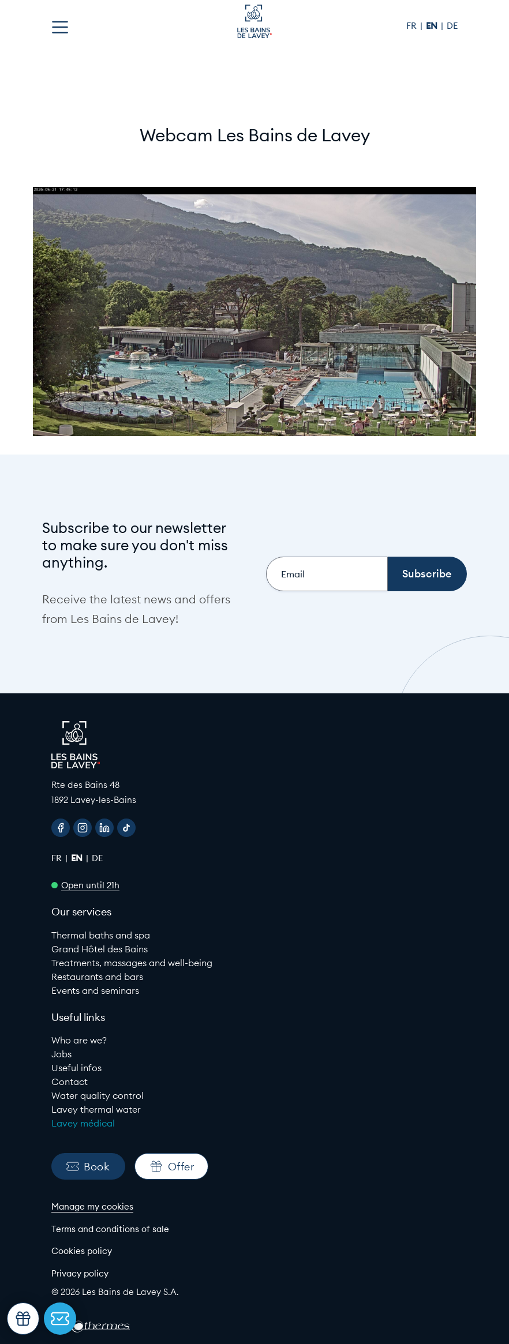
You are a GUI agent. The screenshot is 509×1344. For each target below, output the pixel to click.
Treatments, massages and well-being (131, 962)
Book (88, 1166)
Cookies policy (81, 1250)
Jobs (61, 1054)
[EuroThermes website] (100, 1326)
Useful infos (76, 1067)
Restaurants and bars (97, 976)
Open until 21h (90, 885)
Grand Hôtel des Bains (99, 949)
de (452, 25)
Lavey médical (83, 1123)
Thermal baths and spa (100, 935)
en (433, 25)
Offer (171, 1166)
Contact (69, 1081)
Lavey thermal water (96, 1109)
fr (412, 25)
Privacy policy (79, 1273)
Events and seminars (95, 990)
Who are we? (79, 1040)
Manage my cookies (92, 1206)
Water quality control (97, 1095)
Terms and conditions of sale (110, 1228)
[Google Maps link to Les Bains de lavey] (254, 792)
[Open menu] (60, 27)
